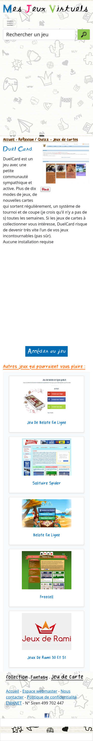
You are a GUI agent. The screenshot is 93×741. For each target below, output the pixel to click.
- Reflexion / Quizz (31, 139)
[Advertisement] (46, 87)
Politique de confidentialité (52, 697)
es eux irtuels (45, 9)
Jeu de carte (67, 677)
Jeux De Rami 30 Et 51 (46, 657)
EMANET (14, 703)
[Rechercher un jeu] (39, 34)
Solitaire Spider (46, 483)
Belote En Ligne (46, 535)
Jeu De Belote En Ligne (46, 422)
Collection (17, 677)
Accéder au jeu (46, 351)
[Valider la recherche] (83, 34)
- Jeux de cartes (63, 139)
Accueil (8, 139)
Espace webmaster (39, 691)
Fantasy (39, 677)
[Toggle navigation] (10, 23)
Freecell (46, 597)
